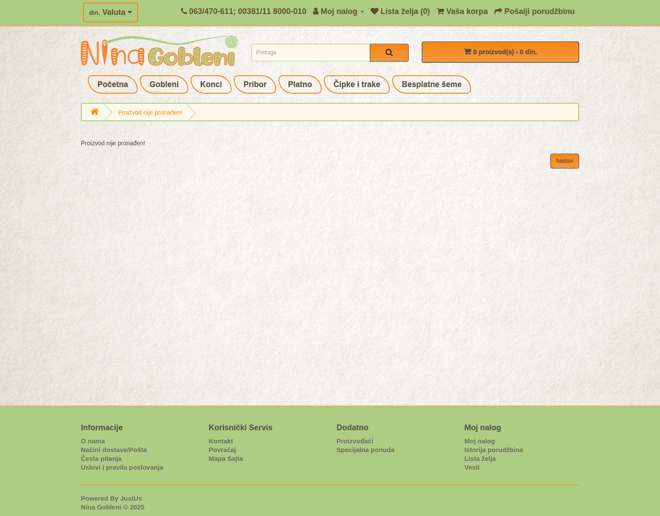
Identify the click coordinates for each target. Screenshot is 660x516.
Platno (300, 84)
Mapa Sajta (226, 458)
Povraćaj (222, 449)
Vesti (472, 467)
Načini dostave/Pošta (114, 449)
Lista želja (480, 458)
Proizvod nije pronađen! (150, 112)
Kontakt (221, 441)
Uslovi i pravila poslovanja (122, 467)
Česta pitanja (101, 458)
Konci (211, 84)
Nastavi (564, 161)
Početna (112, 84)
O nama (93, 441)
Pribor (255, 84)
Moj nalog (480, 441)
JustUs (131, 498)
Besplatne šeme (432, 84)
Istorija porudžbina (494, 449)
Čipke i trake (356, 84)
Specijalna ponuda (366, 449)
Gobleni (164, 84)
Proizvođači (355, 441)
